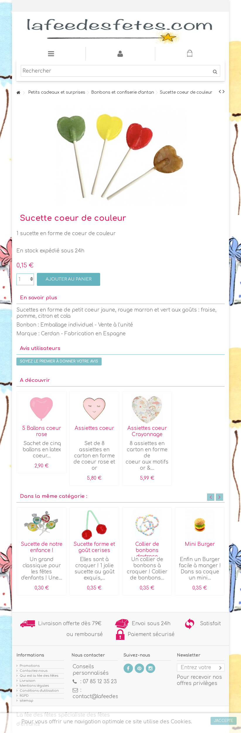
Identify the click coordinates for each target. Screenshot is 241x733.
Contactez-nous (33, 671)
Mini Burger (200, 544)
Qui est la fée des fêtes (39, 675)
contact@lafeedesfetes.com (108, 696)
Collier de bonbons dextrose (147, 550)
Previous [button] (210, 497)
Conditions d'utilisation (39, 690)
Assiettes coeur (94, 428)
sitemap (26, 700)
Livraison (27, 680)
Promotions (30, 666)
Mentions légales (34, 685)
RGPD (24, 695)
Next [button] (219, 497)
